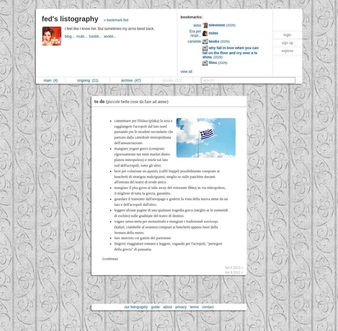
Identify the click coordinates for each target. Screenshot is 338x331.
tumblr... (96, 36)
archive (131, 80)
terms (194, 307)
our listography (136, 307)
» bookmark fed (116, 20)
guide (155, 307)
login (287, 35)
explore (287, 51)
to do (132, 101)
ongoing (87, 80)
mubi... (82, 36)
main (50, 80)
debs (197, 25)
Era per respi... (195, 33)
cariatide (194, 41)
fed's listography (70, 19)
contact (208, 307)
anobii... (110, 36)
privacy (180, 307)
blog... (70, 36)
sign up (287, 43)
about (167, 307)
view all (186, 72)
